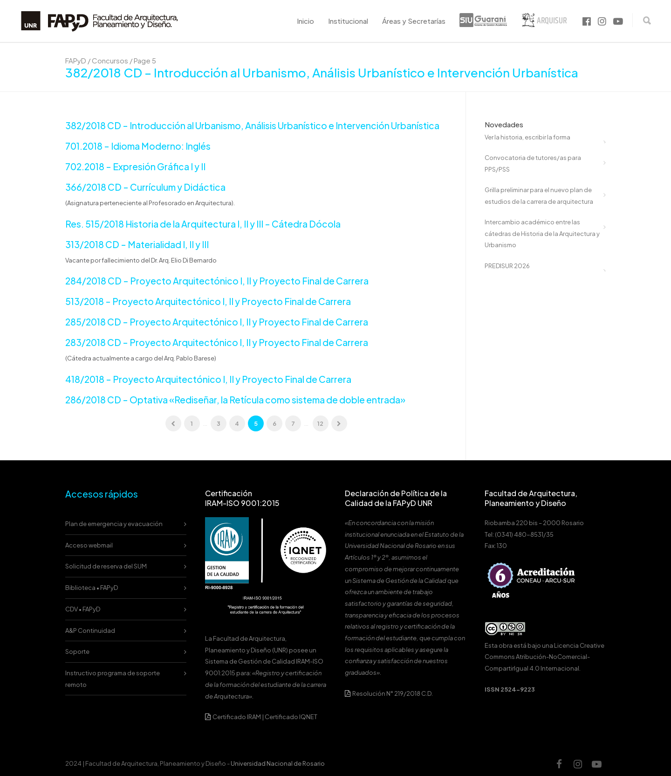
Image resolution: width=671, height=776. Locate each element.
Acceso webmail (89, 545)
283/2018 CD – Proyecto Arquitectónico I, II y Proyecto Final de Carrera (216, 342)
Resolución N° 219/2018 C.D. (389, 693)
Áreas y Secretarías (413, 20)
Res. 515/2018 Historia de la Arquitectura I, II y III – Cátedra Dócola (203, 223)
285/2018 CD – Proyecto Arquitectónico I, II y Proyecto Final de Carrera (216, 321)
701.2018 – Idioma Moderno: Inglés (138, 146)
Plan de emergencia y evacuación (114, 523)
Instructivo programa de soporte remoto (112, 678)
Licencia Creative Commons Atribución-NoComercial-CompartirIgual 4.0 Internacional (544, 657)
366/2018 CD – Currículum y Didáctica (145, 187)
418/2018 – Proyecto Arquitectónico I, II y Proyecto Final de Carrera (208, 379)
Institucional (348, 20)
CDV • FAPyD (82, 609)
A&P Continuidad (90, 630)
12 (320, 423)
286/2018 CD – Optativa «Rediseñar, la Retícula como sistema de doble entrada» (235, 399)
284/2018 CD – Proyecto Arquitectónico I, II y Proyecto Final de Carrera (217, 280)
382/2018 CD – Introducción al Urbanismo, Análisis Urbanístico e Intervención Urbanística (252, 125)
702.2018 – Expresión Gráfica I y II (135, 166)
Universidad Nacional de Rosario (278, 763)
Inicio (305, 20)
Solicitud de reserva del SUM (106, 566)
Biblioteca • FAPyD (91, 587)
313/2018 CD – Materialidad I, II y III (137, 244)
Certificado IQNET (291, 717)
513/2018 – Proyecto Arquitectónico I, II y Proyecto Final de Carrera (208, 301)
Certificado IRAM (236, 717)
